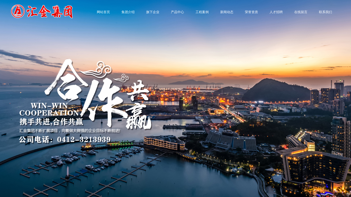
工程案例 (202, 12)
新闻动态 (226, 12)
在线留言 (300, 12)
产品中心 (177, 12)
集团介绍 (128, 12)
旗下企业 (152, 12)
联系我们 (325, 12)
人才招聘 (276, 12)
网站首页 (103, 12)
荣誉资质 (251, 12)
